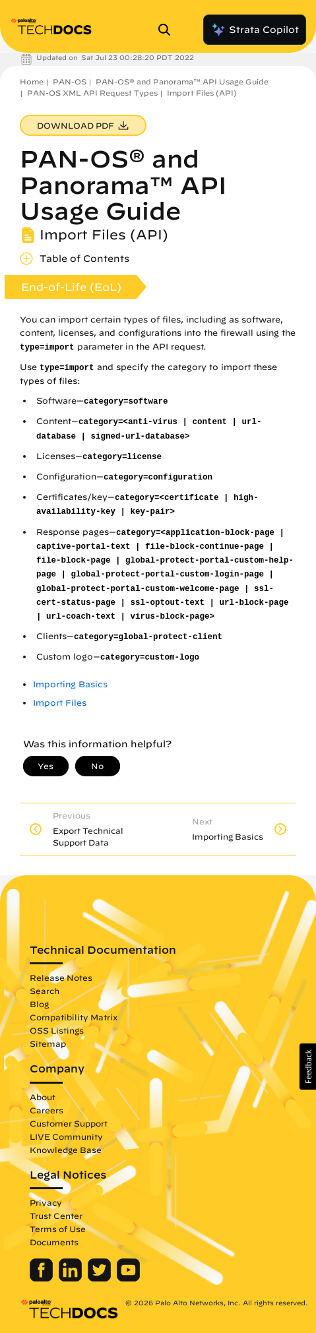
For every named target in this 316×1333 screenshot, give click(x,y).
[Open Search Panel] (168, 30)
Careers (46, 1110)
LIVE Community (66, 1136)
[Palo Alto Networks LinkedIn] (71, 1278)
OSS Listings (57, 1030)
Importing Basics (70, 684)
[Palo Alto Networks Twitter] (100, 1278)
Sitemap (48, 1043)
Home (32, 81)
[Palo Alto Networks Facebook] (42, 1278)
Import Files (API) (202, 92)
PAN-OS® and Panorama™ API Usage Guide (182, 81)
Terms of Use (58, 1228)
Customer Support (69, 1123)
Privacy (46, 1202)
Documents (54, 1242)
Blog (39, 1003)
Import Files (59, 703)
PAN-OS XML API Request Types (92, 92)
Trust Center (56, 1215)
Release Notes (61, 977)
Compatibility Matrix (73, 1017)
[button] (308, 1066)
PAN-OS (69, 81)
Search (44, 990)
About (42, 1096)
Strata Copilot (254, 30)
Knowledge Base (66, 1149)
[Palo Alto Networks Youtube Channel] (128, 1278)
